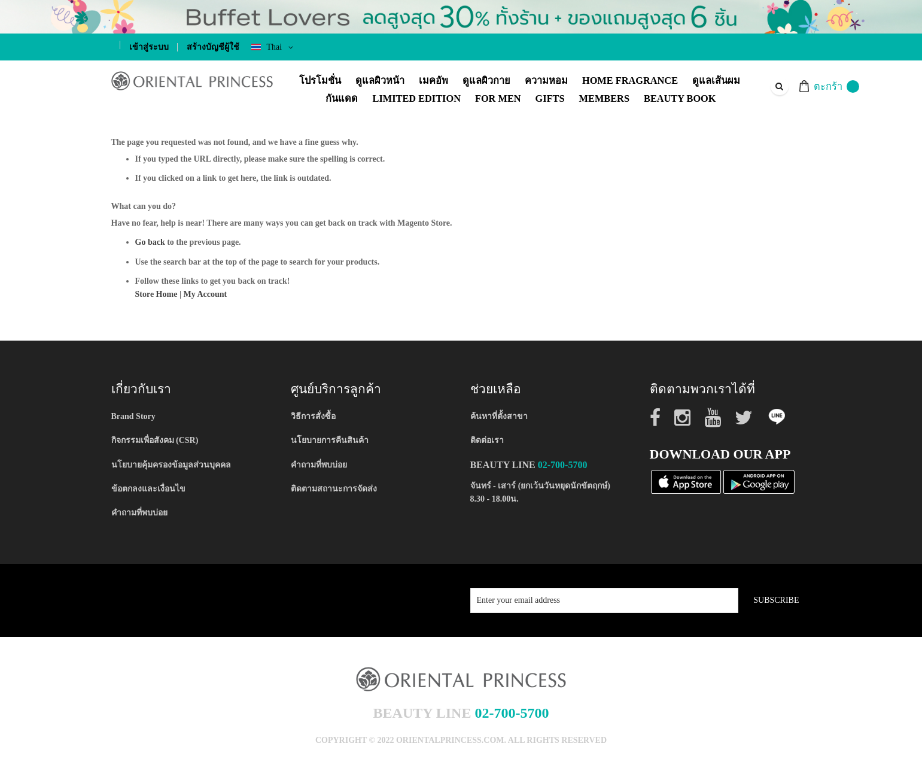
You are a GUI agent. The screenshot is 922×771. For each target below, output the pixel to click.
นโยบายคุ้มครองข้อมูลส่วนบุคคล (171, 464)
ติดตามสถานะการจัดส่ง (334, 488)
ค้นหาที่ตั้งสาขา (499, 416)
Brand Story (133, 416)
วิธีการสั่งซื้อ (313, 416)
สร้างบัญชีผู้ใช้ (213, 47)
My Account (205, 294)
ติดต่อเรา (487, 440)
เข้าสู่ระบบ (149, 47)
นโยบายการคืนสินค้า (330, 440)
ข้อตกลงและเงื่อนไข (148, 488)
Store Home (156, 294)
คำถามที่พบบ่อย (139, 512)
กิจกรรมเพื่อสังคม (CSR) (155, 440)
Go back (150, 242)
